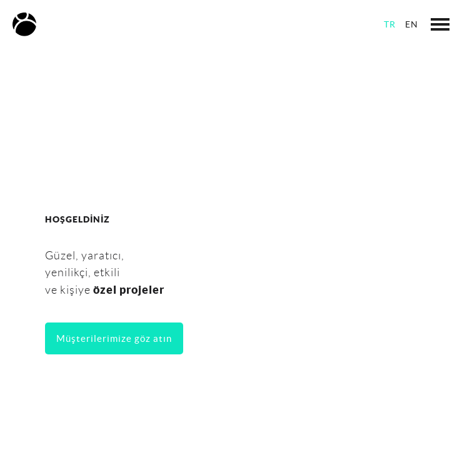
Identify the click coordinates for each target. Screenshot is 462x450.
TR (390, 24)
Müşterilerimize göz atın (114, 338)
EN (411, 24)
